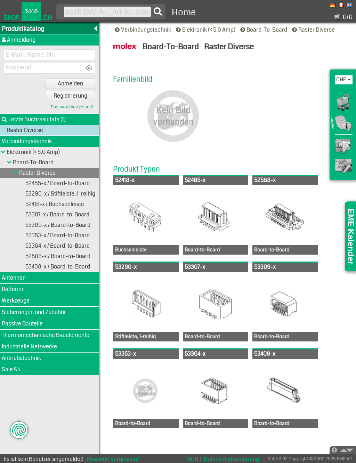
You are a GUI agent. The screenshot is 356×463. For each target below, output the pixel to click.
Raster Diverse (314, 30)
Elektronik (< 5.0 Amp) (206, 30)
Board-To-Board (264, 30)
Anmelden (70, 84)
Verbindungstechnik (143, 30)
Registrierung (70, 96)
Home (184, 12)
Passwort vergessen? (72, 107)
